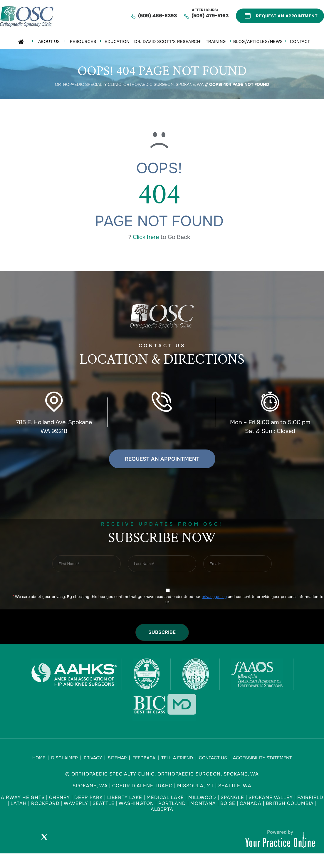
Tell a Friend (177, 758)
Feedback (143, 758)
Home (38, 758)
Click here (146, 237)
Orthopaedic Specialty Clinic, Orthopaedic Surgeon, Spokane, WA (129, 84)
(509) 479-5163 (210, 16)
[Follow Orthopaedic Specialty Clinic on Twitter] (44, 838)
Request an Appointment (162, 459)
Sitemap (117, 758)
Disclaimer (64, 758)
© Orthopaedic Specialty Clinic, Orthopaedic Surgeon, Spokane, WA (162, 774)
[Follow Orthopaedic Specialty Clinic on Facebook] (27, 838)
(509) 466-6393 (157, 16)
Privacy (93, 758)
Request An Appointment (286, 16)
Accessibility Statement (262, 758)
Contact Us (213, 758)
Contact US (162, 356)
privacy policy (214, 596)
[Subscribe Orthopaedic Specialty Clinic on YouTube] (60, 838)
